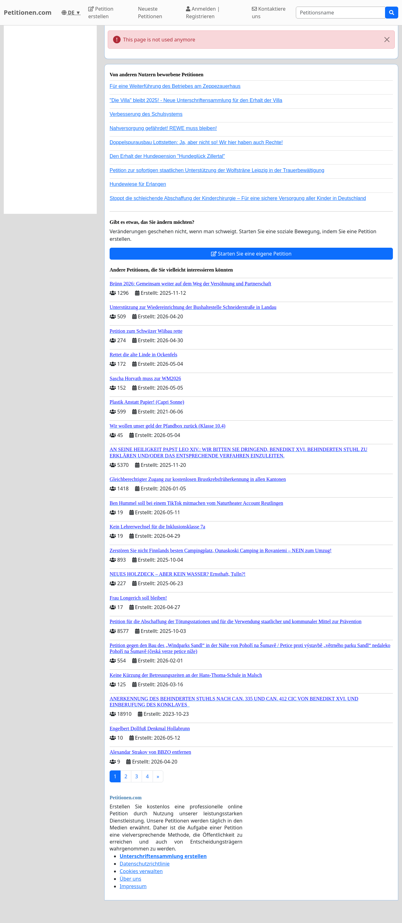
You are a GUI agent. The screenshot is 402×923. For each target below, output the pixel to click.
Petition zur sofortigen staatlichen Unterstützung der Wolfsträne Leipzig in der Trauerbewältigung (217, 170)
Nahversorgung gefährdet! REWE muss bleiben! (163, 128)
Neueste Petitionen (150, 12)
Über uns (130, 878)
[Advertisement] (50, 119)
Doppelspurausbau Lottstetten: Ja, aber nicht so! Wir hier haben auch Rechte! (196, 142)
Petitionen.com (28, 12)
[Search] (340, 13)
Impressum (133, 886)
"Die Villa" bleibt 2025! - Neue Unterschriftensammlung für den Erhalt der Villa (196, 100)
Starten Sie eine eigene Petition (251, 253)
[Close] (386, 39)
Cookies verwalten (141, 871)
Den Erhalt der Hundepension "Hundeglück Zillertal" (167, 156)
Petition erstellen (100, 12)
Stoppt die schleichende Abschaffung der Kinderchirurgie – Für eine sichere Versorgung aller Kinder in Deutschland (238, 198)
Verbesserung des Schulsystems (146, 114)
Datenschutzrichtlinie (145, 863)
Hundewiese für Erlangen (138, 184)
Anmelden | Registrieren (203, 12)
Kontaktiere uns (268, 12)
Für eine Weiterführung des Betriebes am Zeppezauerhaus (175, 86)
